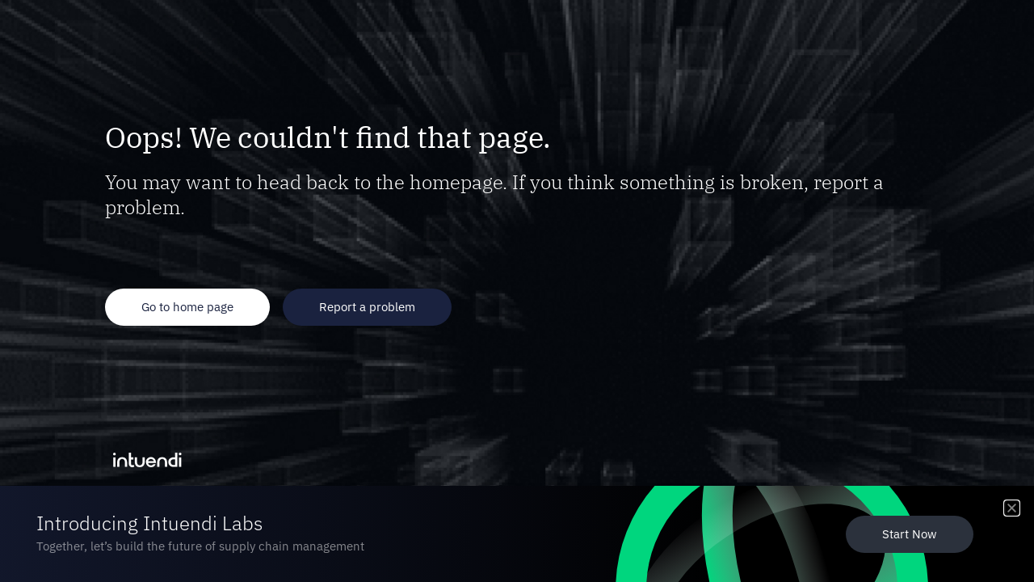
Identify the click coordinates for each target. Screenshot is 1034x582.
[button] (1012, 508)
